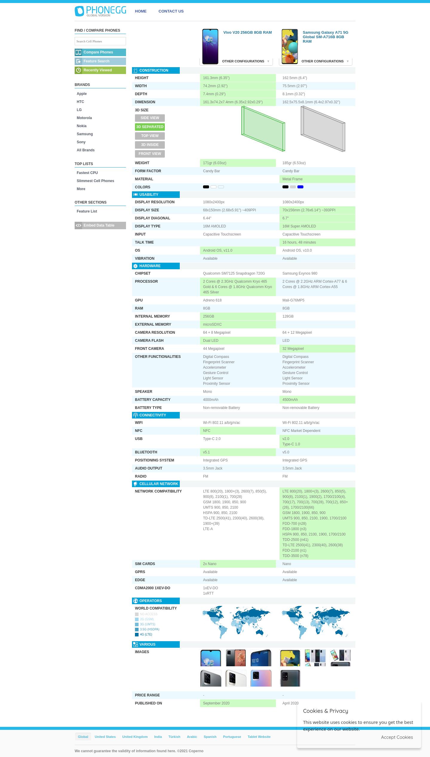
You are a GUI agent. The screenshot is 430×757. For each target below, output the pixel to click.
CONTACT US (171, 11)
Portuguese (232, 736)
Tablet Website (259, 736)
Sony (81, 142)
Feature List (87, 211)
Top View (150, 136)
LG (79, 110)
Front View (150, 154)
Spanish (210, 736)
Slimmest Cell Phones (95, 181)
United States (105, 736)
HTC (80, 102)
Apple (82, 94)
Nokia (82, 126)
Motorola (84, 118)
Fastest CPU (87, 173)
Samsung (85, 134)
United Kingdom (135, 736)
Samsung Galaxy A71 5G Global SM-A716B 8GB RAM (325, 37)
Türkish (174, 736)
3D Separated (150, 127)
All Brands (86, 150)
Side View (150, 118)
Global (83, 736)
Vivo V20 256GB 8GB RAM (247, 32)
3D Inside (150, 145)
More (81, 189)
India (158, 736)
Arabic (192, 736)
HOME (141, 11)
